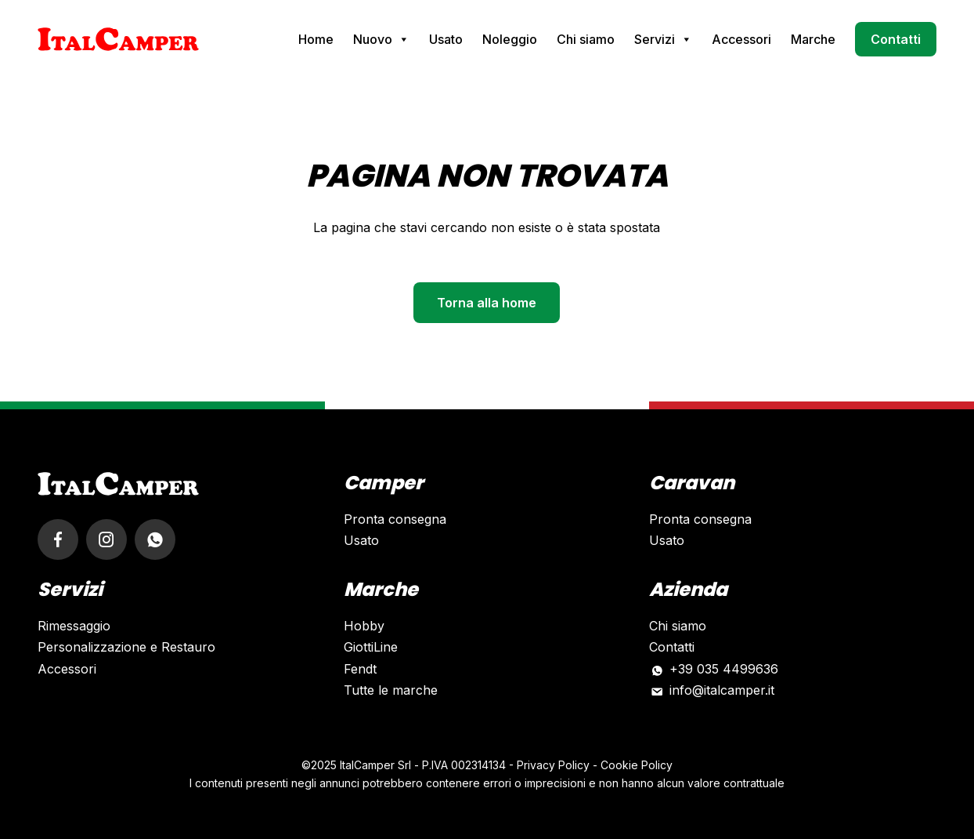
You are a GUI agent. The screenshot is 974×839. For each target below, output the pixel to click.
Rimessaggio (74, 626)
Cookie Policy (637, 765)
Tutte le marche (391, 690)
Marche (813, 39)
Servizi (663, 39)
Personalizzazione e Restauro (126, 647)
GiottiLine (371, 647)
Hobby (364, 626)
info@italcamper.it (721, 690)
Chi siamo (586, 39)
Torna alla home (486, 303)
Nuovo (381, 39)
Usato (446, 39)
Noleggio (509, 39)
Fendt (360, 669)
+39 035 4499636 (723, 669)
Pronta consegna (395, 519)
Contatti (896, 39)
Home (316, 39)
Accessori (741, 39)
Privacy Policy (553, 765)
